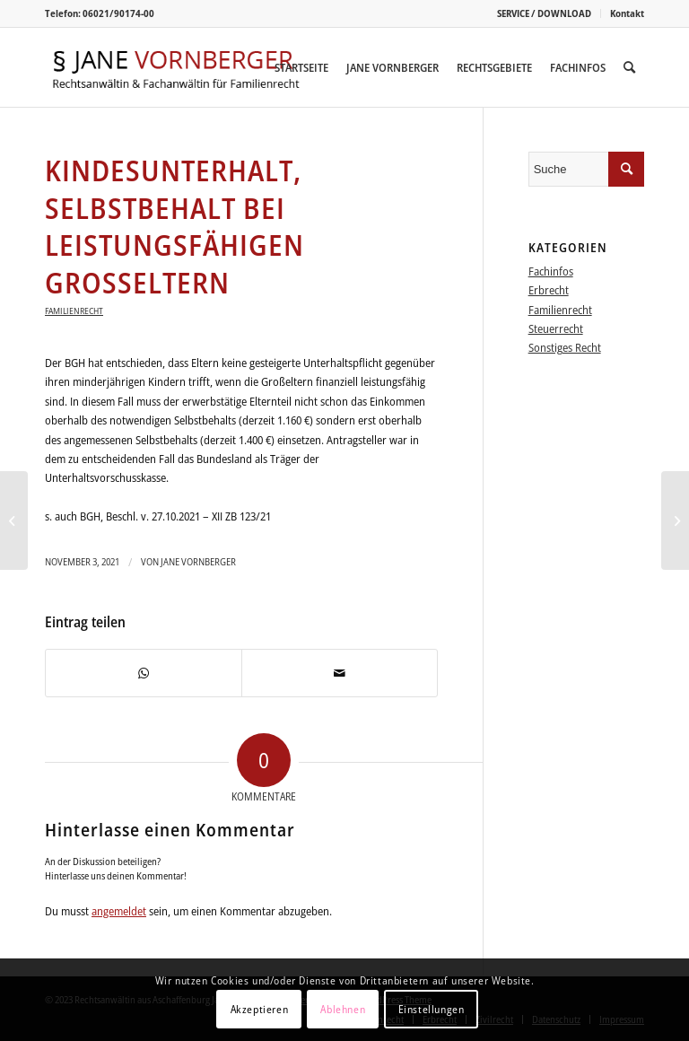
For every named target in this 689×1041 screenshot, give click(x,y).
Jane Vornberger (198, 561)
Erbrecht (548, 290)
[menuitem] (544, 13)
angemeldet (119, 911)
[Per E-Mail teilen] (339, 673)
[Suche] (629, 67)
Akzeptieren (260, 1009)
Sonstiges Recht (564, 347)
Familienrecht (74, 310)
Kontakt (627, 13)
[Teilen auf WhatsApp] (143, 673)
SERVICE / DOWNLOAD (544, 13)
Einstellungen (431, 1009)
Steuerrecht (555, 328)
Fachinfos (550, 271)
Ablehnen (342, 1009)
